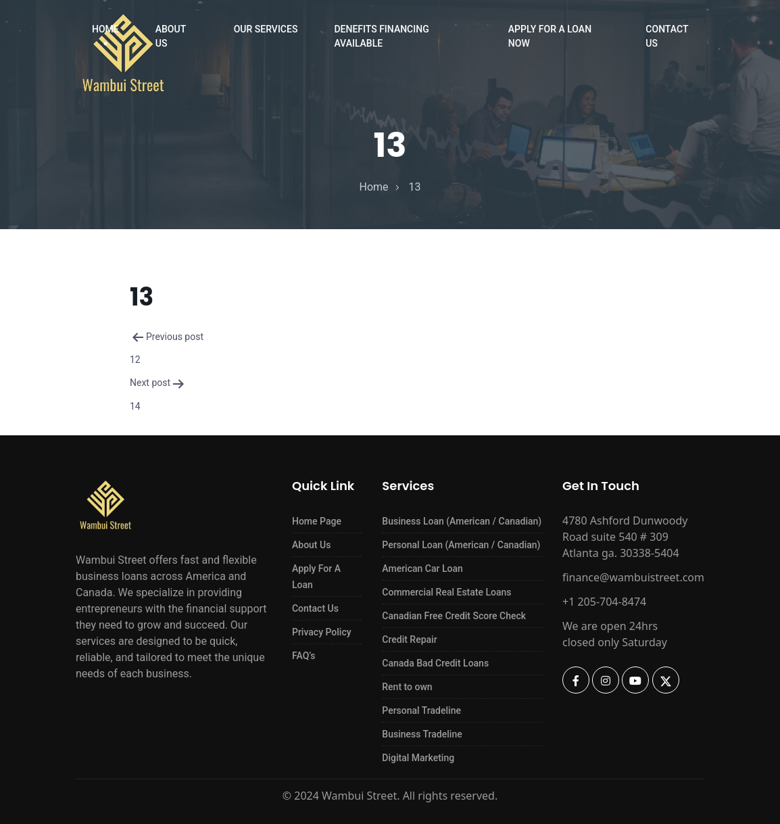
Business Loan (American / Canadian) (461, 521)
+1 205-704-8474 (604, 601)
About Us (170, 36)
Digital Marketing (418, 757)
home (373, 186)
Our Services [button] (266, 29)
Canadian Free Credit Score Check (454, 615)
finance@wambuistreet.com (633, 577)
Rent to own (407, 686)
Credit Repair (409, 639)
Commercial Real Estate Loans (446, 592)
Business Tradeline (422, 734)
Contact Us (666, 36)
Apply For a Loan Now (549, 36)
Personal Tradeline (421, 710)
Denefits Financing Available (381, 36)
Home (105, 29)
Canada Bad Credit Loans (435, 663)
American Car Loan (422, 568)
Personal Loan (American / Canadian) (461, 544)
